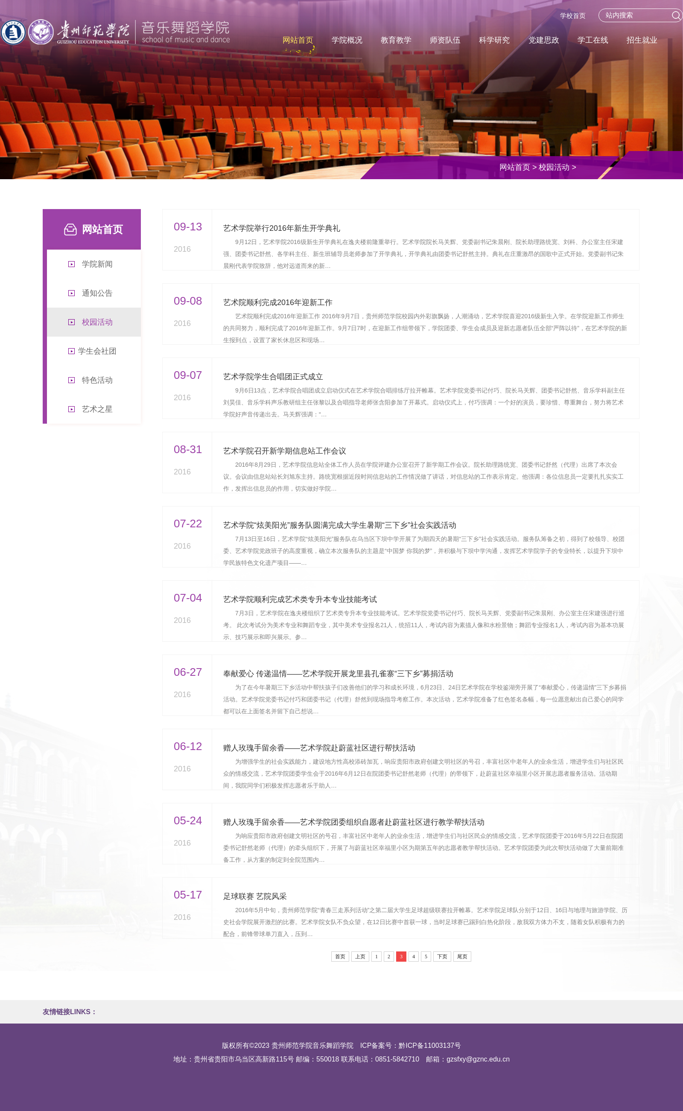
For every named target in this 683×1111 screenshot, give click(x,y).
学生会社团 (97, 351)
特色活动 (97, 380)
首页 (340, 957)
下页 (442, 957)
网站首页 (514, 167)
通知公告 (97, 293)
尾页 (462, 957)
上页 (360, 957)
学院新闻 (97, 264)
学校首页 (573, 15)
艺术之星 (97, 409)
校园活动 (554, 167)
